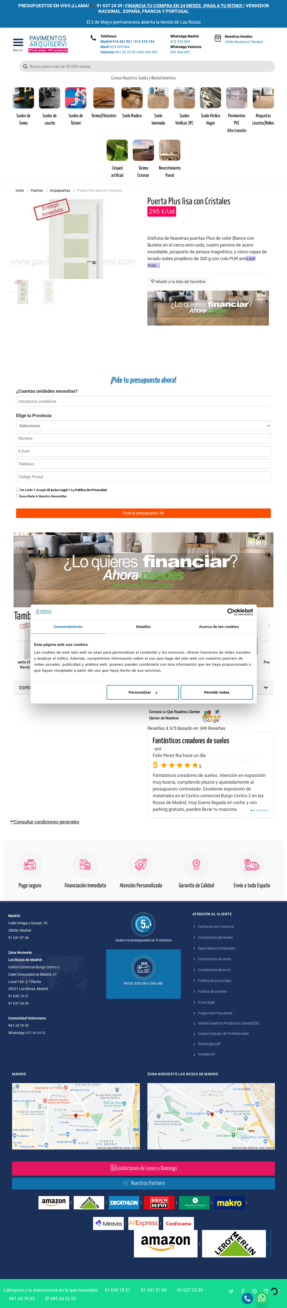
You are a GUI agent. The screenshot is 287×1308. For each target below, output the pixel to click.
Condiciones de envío (214, 970)
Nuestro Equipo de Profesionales (223, 1034)
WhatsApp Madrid (185, 39)
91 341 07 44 (154, 1290)
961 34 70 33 (118, 52)
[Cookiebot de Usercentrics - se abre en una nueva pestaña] (231, 612)
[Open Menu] (18, 44)
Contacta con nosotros (216, 927)
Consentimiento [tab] (68, 626)
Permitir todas (217, 692)
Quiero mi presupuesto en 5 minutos (143, 940)
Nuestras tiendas (244, 39)
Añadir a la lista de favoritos (178, 281)
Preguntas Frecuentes (215, 1013)
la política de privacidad (89, 490)
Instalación (206, 1054)
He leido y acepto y (61, 490)
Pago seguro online (143, 983)
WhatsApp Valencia (185, 50)
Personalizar (143, 692)
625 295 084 (115, 47)
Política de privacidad (214, 981)
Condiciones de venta (214, 959)
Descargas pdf (209, 1044)
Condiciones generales (215, 937)
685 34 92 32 (60, 1298)
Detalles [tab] (143, 626)
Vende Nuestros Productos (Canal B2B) (228, 1023)
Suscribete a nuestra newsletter (43, 496)
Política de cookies (212, 991)
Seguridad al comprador (216, 948)
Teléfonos (108, 36)
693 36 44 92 (35, 1033)
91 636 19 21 (117, 1290)
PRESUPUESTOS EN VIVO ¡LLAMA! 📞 (57, 5)
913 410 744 (144, 41)
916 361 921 (122, 41)
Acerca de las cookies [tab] (219, 626)
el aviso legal (57, 490)
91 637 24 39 (109, 5)
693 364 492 (147, 52)
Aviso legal (206, 1002)
